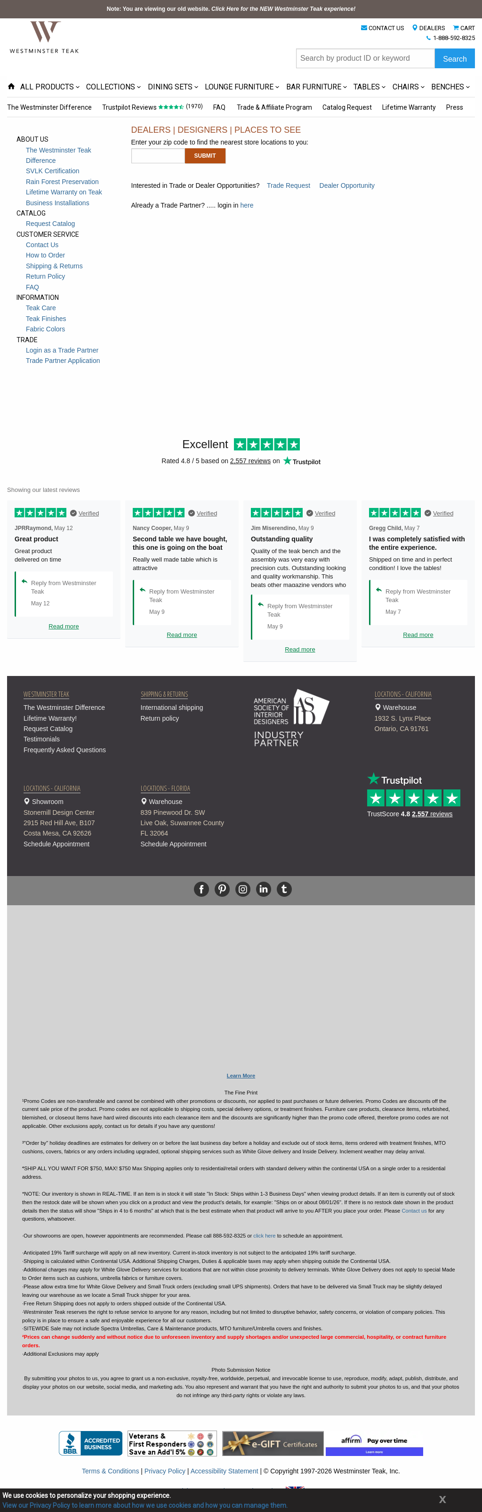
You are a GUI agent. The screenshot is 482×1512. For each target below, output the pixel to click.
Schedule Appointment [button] (56, 844)
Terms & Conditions (110, 1471)
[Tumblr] (284, 889)
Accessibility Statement (224, 1471)
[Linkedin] (263, 889)
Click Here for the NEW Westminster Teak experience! (283, 9)
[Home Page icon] (11, 86)
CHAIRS (406, 86)
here (246, 205)
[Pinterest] (222, 889)
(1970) (193, 106)
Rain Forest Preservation (62, 181)
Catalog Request (345, 107)
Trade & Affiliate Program (272, 107)
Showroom (70, 818)
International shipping (172, 707)
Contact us (414, 1211)
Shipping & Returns (54, 266)
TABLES (366, 86)
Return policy (160, 718)
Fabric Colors (45, 329)
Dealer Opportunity (347, 185)
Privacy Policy (165, 1471)
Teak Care (41, 308)
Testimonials (42, 739)
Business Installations (57, 203)
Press (451, 107)
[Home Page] (44, 36)
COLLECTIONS (110, 86)
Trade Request (288, 185)
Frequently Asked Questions (65, 750)
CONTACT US (386, 28)
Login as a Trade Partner (62, 350)
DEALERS (432, 28)
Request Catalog (50, 223)
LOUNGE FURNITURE (239, 86)
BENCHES (447, 86)
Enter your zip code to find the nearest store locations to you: (220, 142)
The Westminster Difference (49, 107)
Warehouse (421, 719)
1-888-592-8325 (454, 37)
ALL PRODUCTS (47, 86)
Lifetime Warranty (406, 107)
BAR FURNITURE (313, 86)
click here (264, 1236)
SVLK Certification (53, 171)
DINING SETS (170, 86)
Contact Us (42, 245)
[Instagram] (242, 889)
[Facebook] (201, 889)
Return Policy (45, 276)
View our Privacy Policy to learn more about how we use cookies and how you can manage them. (145, 1505)
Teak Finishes (46, 318)
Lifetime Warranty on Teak (64, 192)
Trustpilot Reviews (129, 107)
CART (467, 28)
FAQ (218, 107)
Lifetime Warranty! (50, 718)
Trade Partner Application (63, 360)
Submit (205, 156)
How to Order (45, 255)
